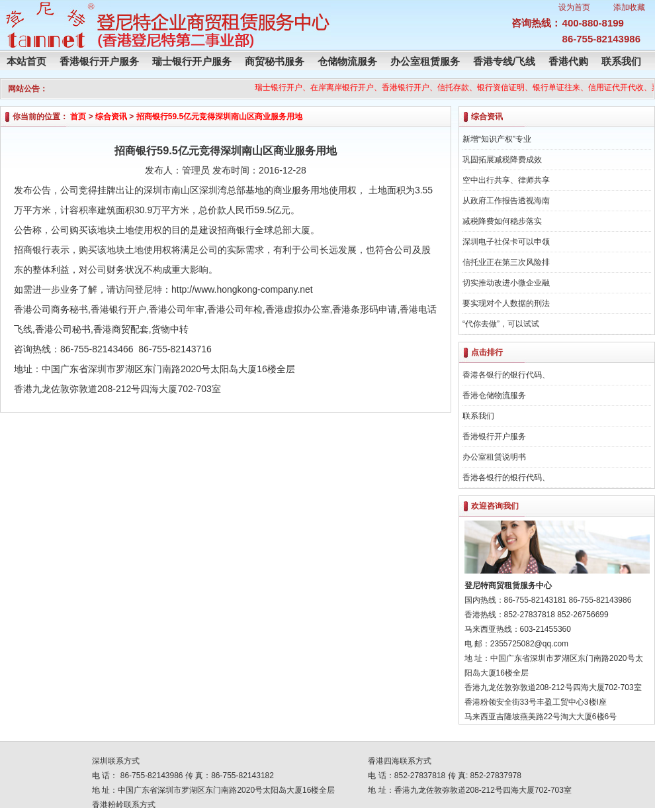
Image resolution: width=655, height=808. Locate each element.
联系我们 (621, 61)
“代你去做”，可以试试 (500, 323)
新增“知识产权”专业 (496, 139)
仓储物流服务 (347, 61)
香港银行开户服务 (99, 61)
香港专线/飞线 (504, 61)
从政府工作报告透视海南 (506, 200)
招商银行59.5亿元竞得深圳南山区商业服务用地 (219, 116)
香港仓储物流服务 (494, 395)
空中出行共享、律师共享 (506, 180)
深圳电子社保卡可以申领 (506, 241)
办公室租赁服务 (425, 61)
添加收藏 (629, 7)
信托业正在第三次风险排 (506, 262)
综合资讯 (111, 116)
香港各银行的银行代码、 (506, 374)
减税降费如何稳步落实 (502, 221)
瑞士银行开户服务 (192, 61)
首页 (78, 116)
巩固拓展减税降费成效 (502, 159)
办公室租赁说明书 (494, 457)
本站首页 (26, 61)
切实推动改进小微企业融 (506, 282)
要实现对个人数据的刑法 (506, 303)
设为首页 (574, 7)
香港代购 (568, 61)
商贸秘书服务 (274, 61)
